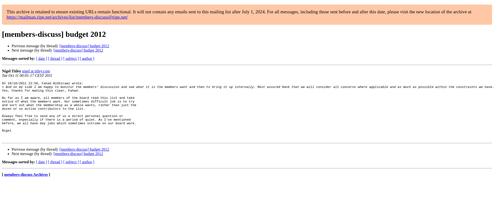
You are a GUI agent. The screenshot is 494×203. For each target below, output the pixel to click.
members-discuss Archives (26, 186)
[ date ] (41, 58)
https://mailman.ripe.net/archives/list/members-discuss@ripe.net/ (67, 17)
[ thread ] (55, 58)
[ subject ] (71, 58)
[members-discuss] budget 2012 (84, 46)
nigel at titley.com (36, 71)
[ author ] (87, 58)
